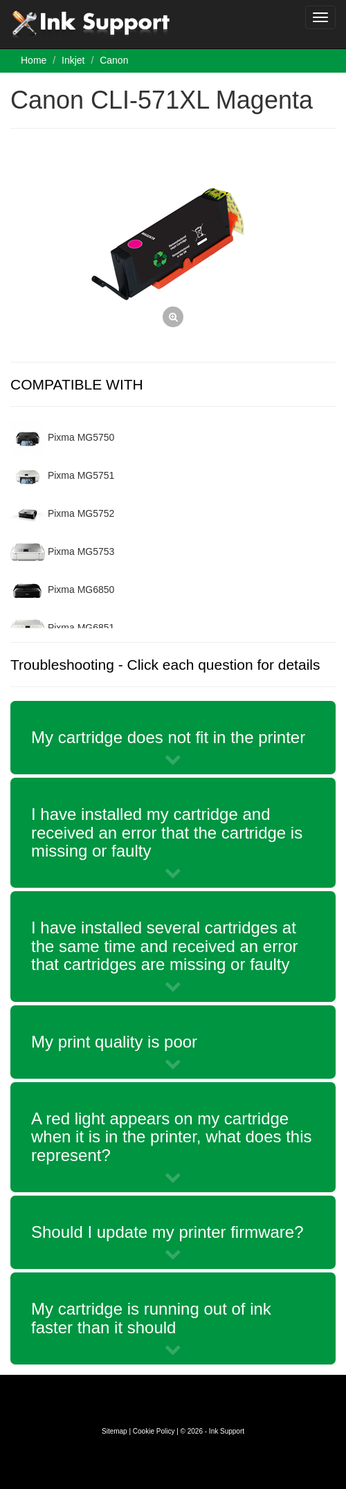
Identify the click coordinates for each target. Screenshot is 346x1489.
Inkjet (73, 60)
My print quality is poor (114, 1041)
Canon (114, 60)
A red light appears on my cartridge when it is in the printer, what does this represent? (171, 1136)
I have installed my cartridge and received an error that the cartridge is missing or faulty (166, 832)
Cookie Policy (154, 1431)
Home (33, 60)
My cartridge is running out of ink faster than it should (151, 1317)
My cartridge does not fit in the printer (168, 737)
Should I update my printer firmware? (167, 1232)
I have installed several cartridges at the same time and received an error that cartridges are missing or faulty (164, 946)
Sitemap (114, 1431)
